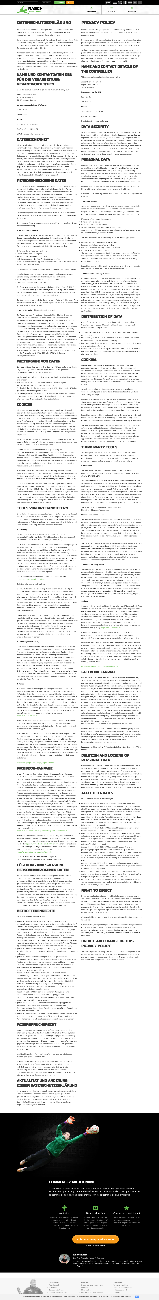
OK (137, 1297)
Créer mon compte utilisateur (95, 1239)
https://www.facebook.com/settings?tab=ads (34, 852)
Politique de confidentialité (123, 1287)
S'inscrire (70, 3)
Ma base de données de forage (92, 1292)
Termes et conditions (121, 1285)
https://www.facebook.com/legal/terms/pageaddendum (42, 831)
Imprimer (117, 1292)
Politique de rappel (120, 1290)
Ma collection (86, 1290)
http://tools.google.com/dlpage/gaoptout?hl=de (35, 763)
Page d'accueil (54, 1285)
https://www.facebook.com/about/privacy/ (41, 844)
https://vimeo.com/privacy (27, 716)
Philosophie (53, 1287)
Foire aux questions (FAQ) (58, 1292)
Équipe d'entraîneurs (56, 1290)
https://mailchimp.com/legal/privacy (31, 579)
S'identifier (60, 3)
